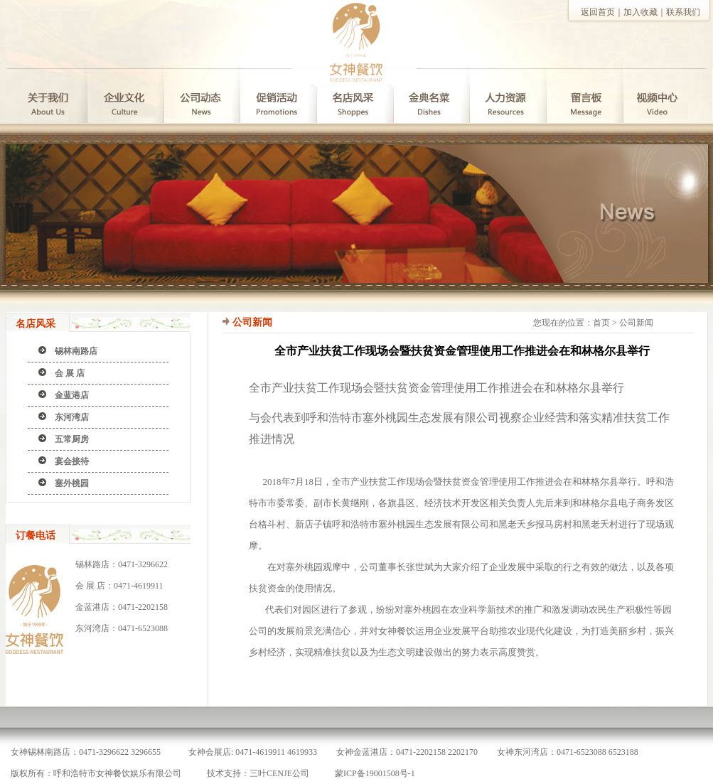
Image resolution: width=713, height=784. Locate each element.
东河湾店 (72, 417)
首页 (601, 323)
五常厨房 (72, 439)
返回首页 (598, 12)
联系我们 (683, 12)
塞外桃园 (72, 483)
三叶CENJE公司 (279, 773)
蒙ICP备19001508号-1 (375, 773)
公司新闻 (636, 323)
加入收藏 (640, 12)
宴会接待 (72, 461)
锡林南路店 (76, 351)
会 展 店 (70, 373)
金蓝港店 (72, 395)
